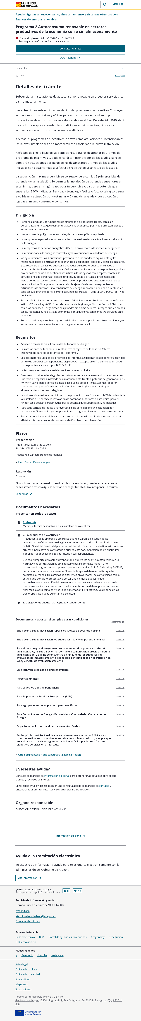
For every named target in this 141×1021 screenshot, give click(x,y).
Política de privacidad (27, 974)
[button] (105, 4)
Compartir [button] (120, 75)
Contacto (104, 785)
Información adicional (70, 835)
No (77, 890)
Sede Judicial (116, 937)
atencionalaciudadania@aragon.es (36, 916)
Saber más (24, 494)
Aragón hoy (98, 937)
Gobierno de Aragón (27, 1000)
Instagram (57, 955)
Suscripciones (23, 989)
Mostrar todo (117, 621)
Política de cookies (26, 969)
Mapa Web (21, 984)
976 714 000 (23, 911)
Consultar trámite (70, 48)
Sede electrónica (25, 937)
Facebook (27, 955)
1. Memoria (29, 522)
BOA (41, 937)
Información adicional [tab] (56, 775)
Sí (66, 890)
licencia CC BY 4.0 (53, 996)
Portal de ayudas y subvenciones (68, 937)
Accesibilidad (22, 979)
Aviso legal (21, 964)
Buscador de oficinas (28, 921)
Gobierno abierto (26, 942)
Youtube (42, 955)
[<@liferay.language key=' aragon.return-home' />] (27, 4)
